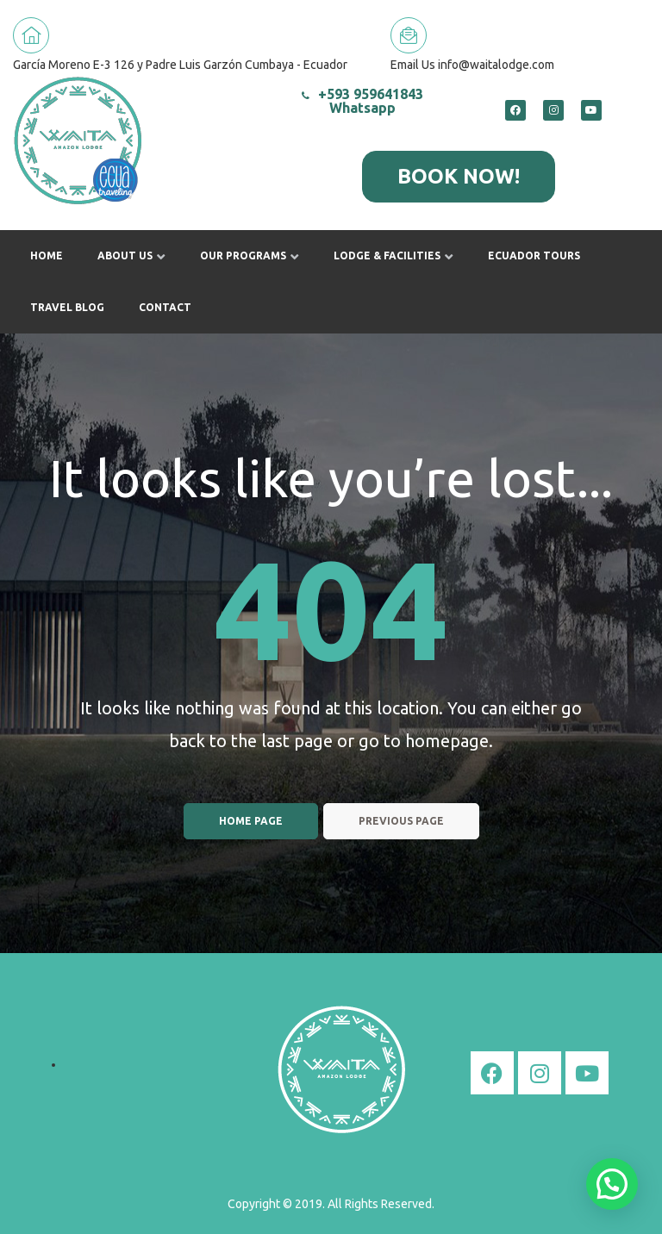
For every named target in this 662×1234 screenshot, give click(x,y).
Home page (251, 820)
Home (46, 255)
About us (131, 255)
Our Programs (249, 255)
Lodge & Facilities (393, 255)
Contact (165, 307)
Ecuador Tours (534, 255)
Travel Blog (67, 307)
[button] (458, 177)
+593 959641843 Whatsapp (362, 101)
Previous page (401, 820)
